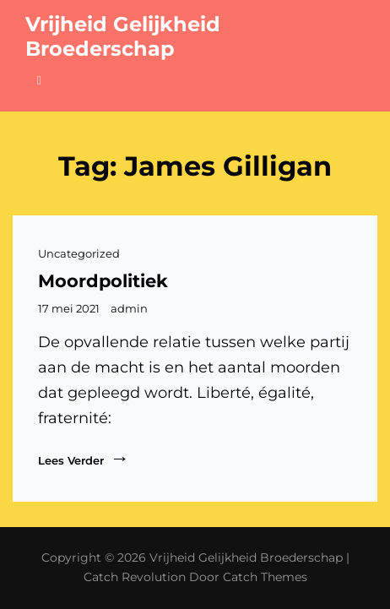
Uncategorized (79, 253)
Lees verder (83, 458)
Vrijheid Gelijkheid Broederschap (122, 36)
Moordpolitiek (103, 280)
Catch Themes (265, 577)
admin (129, 308)
